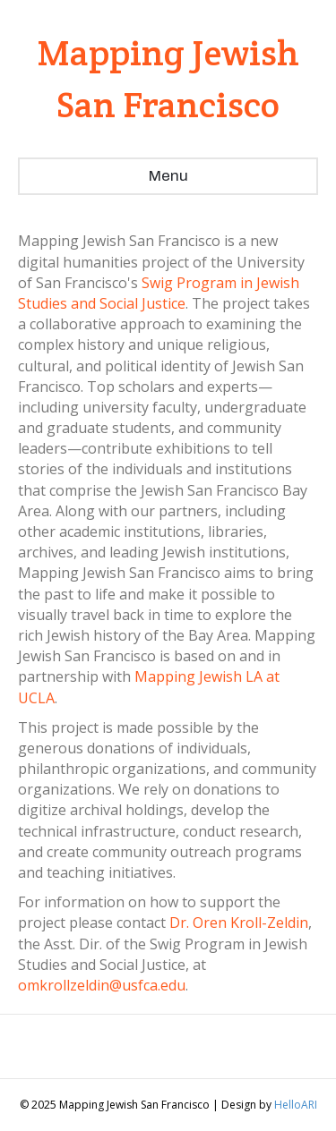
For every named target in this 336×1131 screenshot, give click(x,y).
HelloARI (295, 1104)
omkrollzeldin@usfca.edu (101, 985)
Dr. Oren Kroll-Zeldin (238, 922)
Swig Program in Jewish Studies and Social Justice (158, 293)
